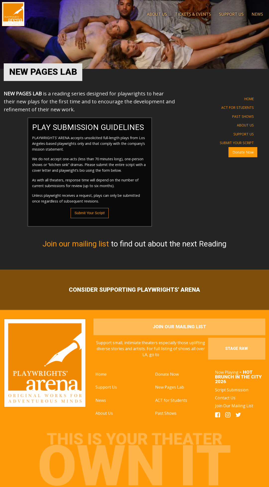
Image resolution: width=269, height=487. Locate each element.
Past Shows (243, 116)
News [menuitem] (257, 14)
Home (249, 98)
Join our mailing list (76, 243)
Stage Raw (236, 348)
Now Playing (238, 376)
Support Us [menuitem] (231, 14)
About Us (245, 125)
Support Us (243, 134)
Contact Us (225, 398)
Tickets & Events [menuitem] (193, 14)
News (100, 400)
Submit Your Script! (89, 213)
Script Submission (231, 390)
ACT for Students (237, 107)
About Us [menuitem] (157, 14)
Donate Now (243, 152)
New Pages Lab (169, 387)
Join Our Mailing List (234, 405)
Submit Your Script (237, 142)
